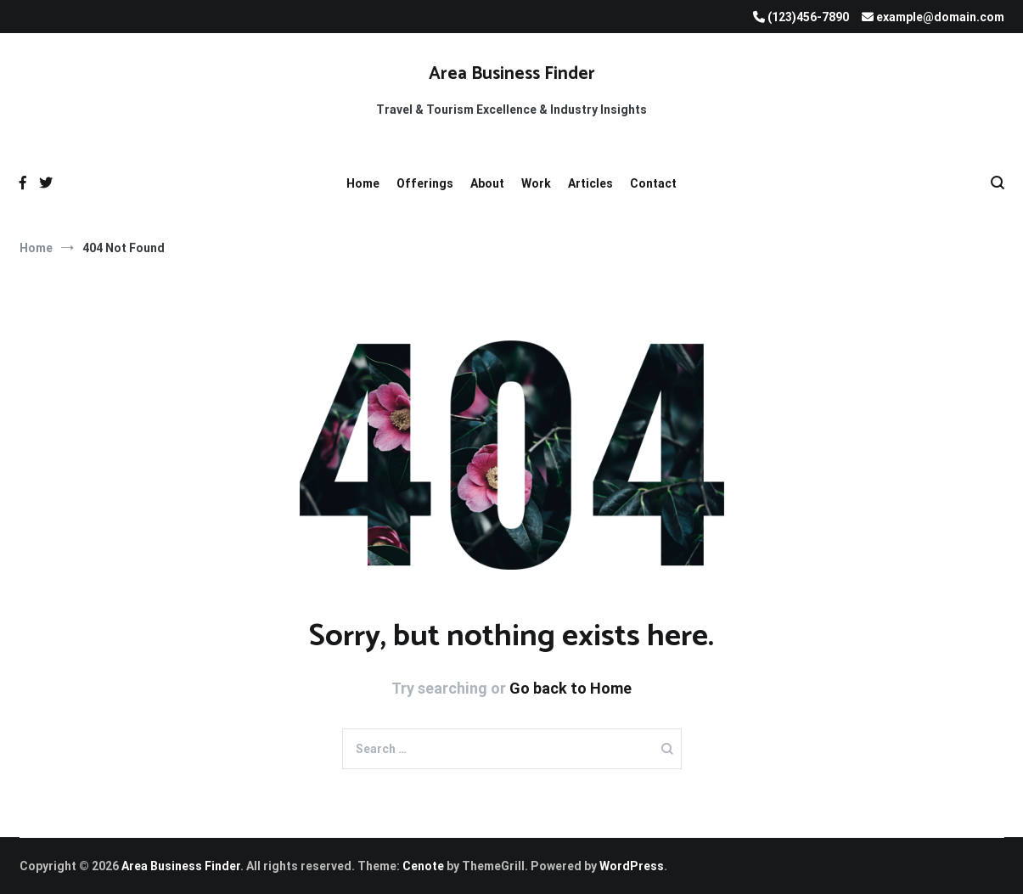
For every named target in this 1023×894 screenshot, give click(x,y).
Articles (590, 183)
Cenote (423, 866)
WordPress (631, 866)
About (487, 183)
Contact (653, 183)
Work (536, 183)
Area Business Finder (512, 73)
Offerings (424, 183)
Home (362, 183)
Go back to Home (570, 688)
